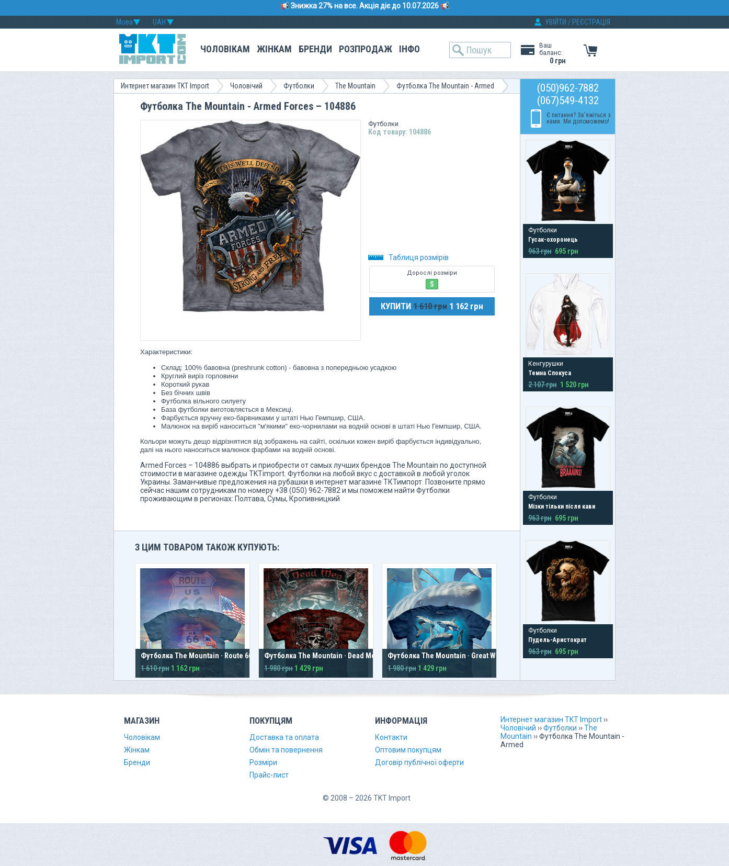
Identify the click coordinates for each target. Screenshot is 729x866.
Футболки (298, 86)
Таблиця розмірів (408, 257)
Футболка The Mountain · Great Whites (450, 655)
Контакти (391, 737)
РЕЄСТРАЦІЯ (591, 22)
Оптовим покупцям (408, 750)
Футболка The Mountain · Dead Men (322, 655)
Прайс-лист (269, 775)
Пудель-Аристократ (557, 640)
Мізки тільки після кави (561, 506)
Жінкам (274, 48)
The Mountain (355, 86)
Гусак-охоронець (553, 239)
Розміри (263, 762)
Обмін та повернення (286, 750)
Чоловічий (246, 86)
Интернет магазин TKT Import (165, 86)
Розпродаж (365, 48)
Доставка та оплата (284, 737)
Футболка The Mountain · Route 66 (196, 655)
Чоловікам (225, 48)
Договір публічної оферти (419, 762)
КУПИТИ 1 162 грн (432, 306)
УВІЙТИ (555, 22)
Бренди (315, 48)
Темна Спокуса (549, 373)
